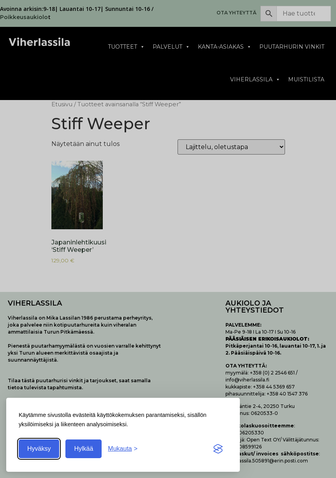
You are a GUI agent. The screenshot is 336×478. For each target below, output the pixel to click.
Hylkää (83, 448)
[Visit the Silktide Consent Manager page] (218, 448)
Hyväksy (39, 448)
